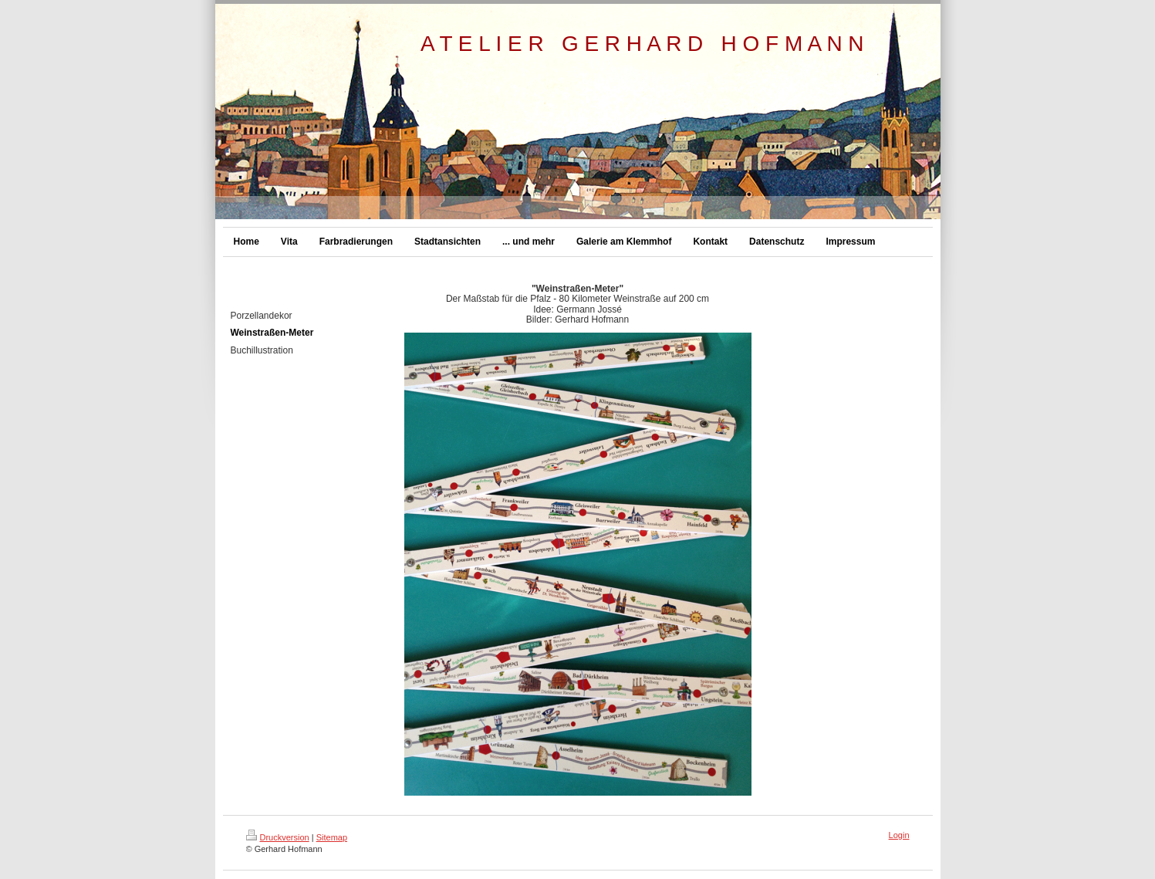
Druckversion (277, 837)
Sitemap (331, 837)
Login (899, 835)
